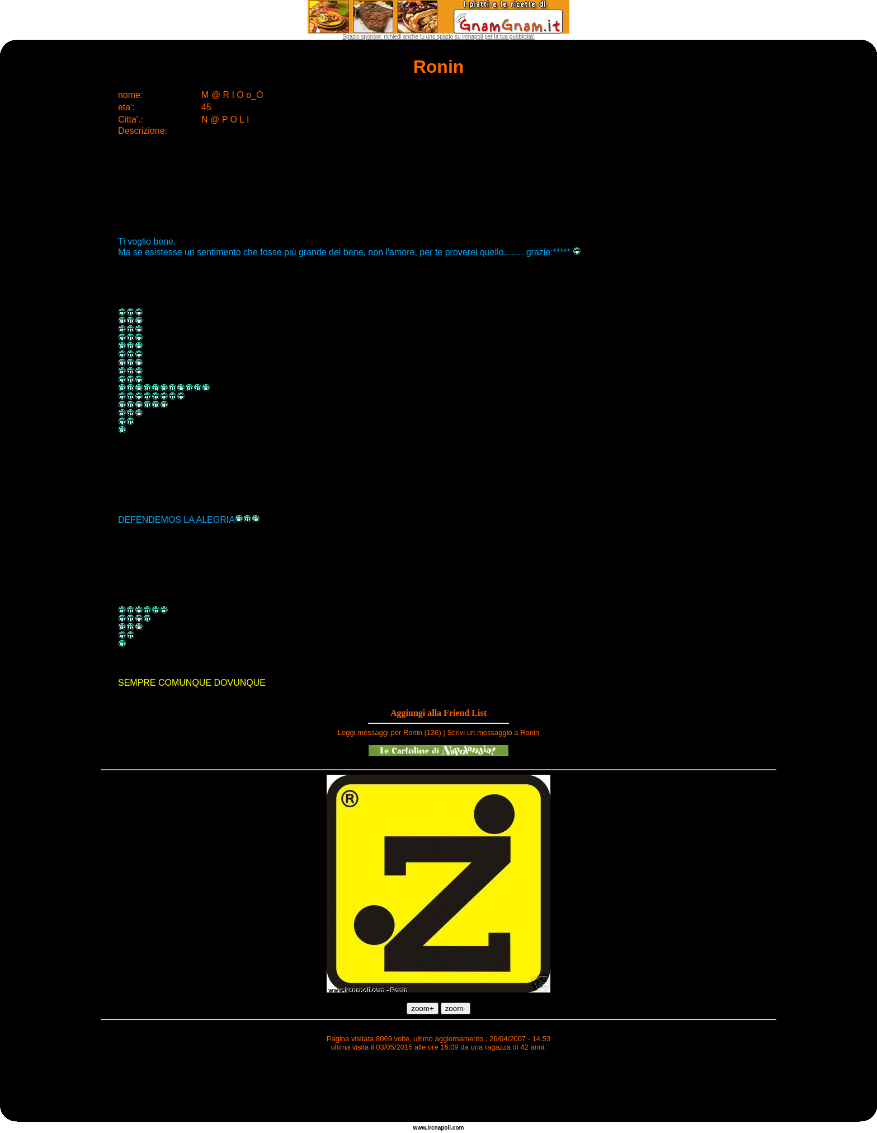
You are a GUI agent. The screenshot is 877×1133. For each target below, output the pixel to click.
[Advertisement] (438, 1088)
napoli (443, 1128)
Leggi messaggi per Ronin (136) (389, 732)
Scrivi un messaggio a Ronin (493, 732)
